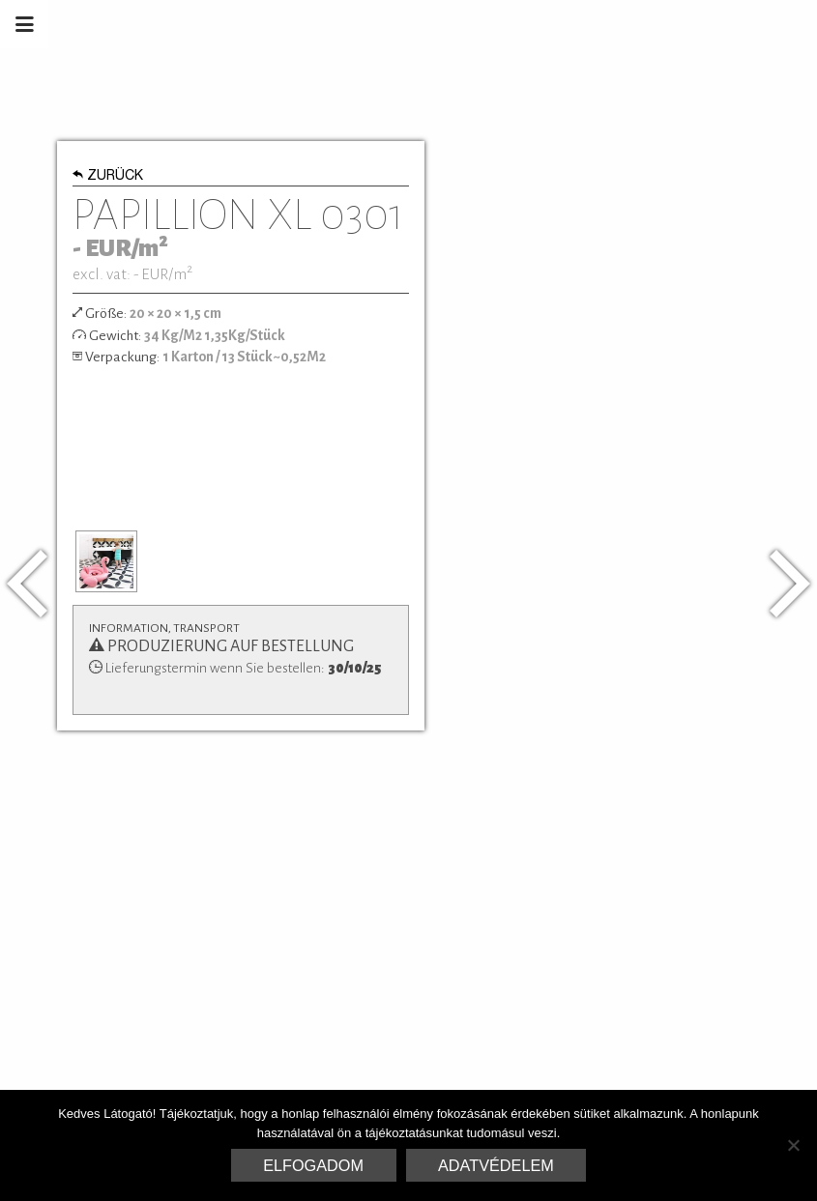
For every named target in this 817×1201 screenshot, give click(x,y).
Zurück (108, 177)
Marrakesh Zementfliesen (670, 24)
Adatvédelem (496, 1165)
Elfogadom (313, 1165)
